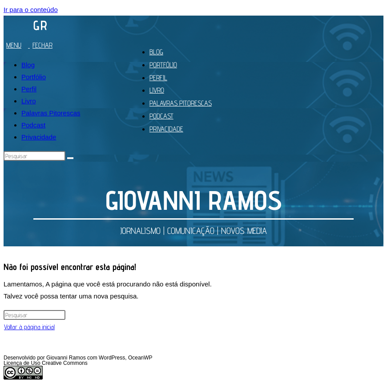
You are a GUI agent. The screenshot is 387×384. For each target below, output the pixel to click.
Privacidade (38, 137)
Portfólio (33, 77)
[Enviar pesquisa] (70, 158)
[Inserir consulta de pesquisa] (34, 156)
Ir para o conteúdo (31, 9)
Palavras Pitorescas (51, 113)
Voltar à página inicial (29, 327)
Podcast (33, 125)
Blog (28, 65)
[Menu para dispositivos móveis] (31, 45)
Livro (28, 101)
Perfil (28, 89)
